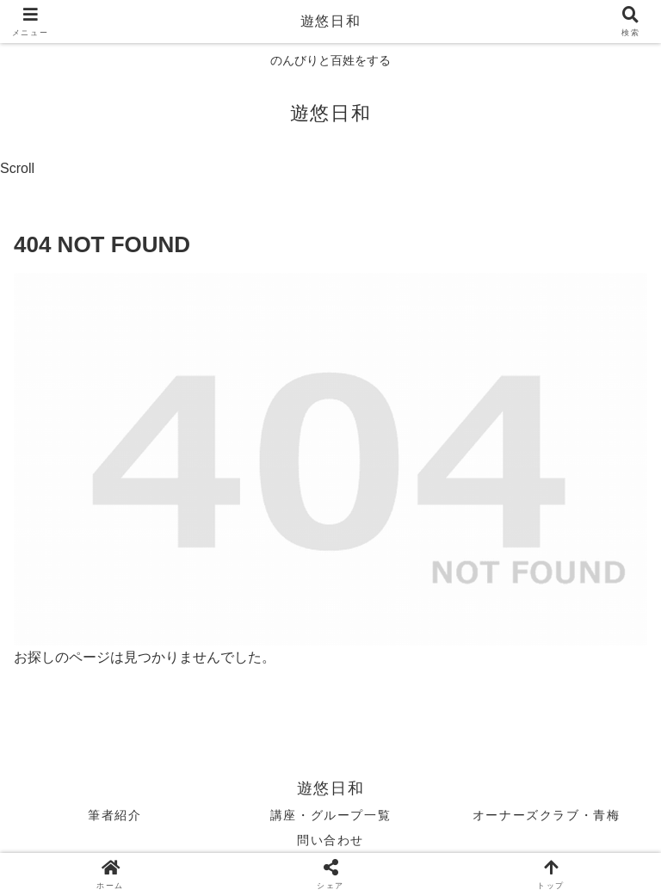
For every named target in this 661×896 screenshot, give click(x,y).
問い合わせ (330, 840)
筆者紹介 (114, 815)
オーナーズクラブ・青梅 (547, 815)
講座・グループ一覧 (330, 815)
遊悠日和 (330, 21)
